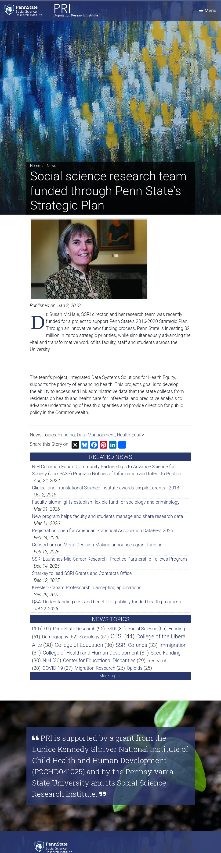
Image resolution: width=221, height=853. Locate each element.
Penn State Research (74, 628)
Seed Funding (166, 653)
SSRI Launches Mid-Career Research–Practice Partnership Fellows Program (109, 559)
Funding (66, 435)
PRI (35, 628)
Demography (55, 637)
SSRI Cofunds (131, 645)
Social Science (142, 628)
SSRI (111, 628)
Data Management (96, 435)
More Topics (110, 675)
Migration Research (95, 668)
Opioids (134, 668)
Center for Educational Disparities (99, 660)
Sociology (89, 637)
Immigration (173, 645)
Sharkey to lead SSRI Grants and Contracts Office (82, 573)
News (51, 165)
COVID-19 (52, 668)
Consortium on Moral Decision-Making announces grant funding (97, 545)
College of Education (79, 645)
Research (157, 660)
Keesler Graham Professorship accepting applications (86, 587)
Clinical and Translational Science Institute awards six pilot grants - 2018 (105, 488)
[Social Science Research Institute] (54, 847)
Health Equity (130, 435)
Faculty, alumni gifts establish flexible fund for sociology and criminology (106, 502)
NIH (47, 660)
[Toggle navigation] (207, 10)
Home (35, 165)
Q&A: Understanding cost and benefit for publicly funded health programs (106, 602)
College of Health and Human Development (91, 653)
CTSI (117, 636)
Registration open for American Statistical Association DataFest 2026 (102, 530)
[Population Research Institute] (49, 10)
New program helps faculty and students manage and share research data (107, 516)
